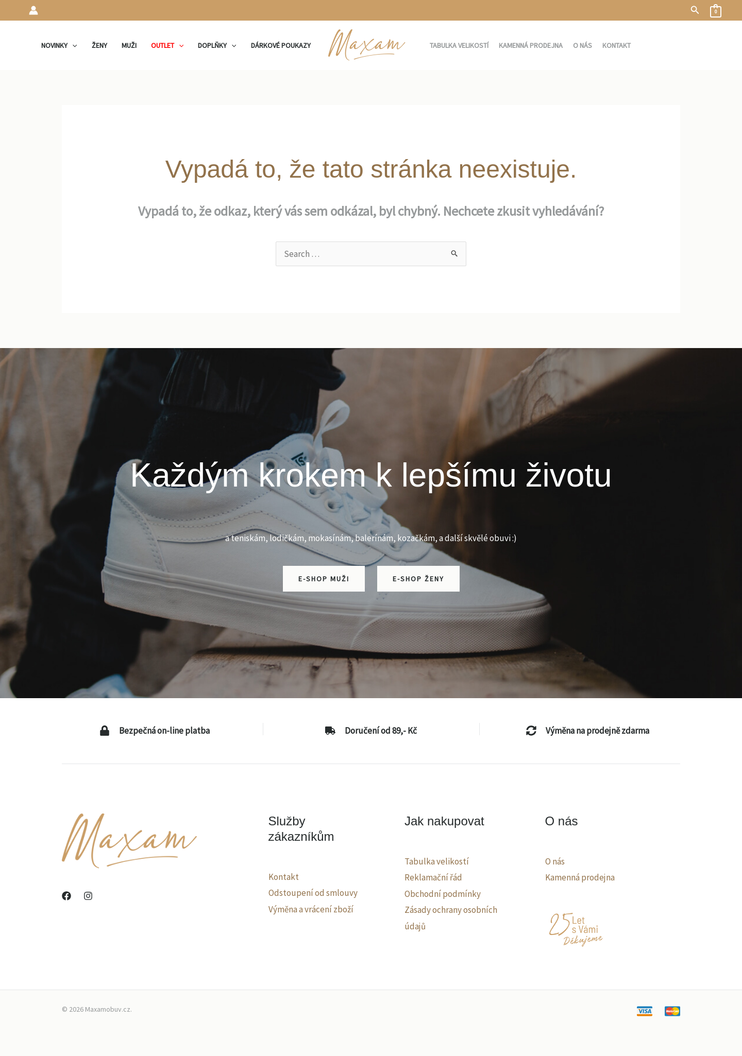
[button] (695, 10)
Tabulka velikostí (436, 861)
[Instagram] (88, 896)
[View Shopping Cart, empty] (715, 10)
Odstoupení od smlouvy (313, 892)
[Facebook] (66, 896)
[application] (72, 45)
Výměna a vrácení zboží (310, 909)
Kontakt (283, 876)
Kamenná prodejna (580, 877)
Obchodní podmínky (442, 893)
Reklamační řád (433, 877)
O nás (555, 861)
